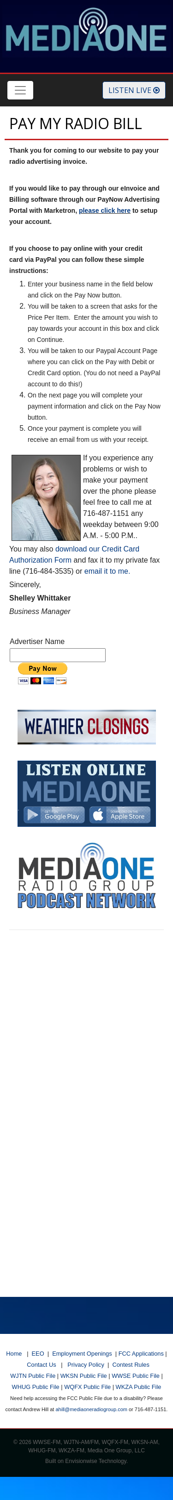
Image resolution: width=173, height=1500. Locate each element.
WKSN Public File (83, 1375)
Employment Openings (82, 1353)
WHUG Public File (36, 1386)
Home (14, 1353)
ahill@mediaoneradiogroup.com (91, 1409)
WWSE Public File (136, 1375)
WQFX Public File (87, 1386)
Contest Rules (130, 1364)
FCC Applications (141, 1353)
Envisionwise (81, 1461)
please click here (105, 210)
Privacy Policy (85, 1364)
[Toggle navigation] (20, 90)
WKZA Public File (138, 1386)
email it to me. (107, 571)
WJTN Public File (32, 1375)
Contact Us (41, 1364)
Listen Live (134, 90)
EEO (38, 1353)
